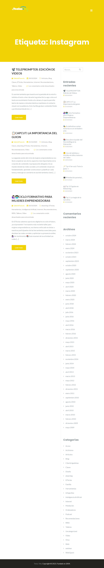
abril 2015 (69, 346)
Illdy (40, 564)
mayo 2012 (70, 380)
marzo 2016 (70, 329)
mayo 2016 (70, 321)
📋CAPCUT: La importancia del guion (34, 135)
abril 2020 (69, 287)
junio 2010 (70, 406)
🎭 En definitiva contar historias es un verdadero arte (72, 128)
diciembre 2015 (72, 338)
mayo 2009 (70, 427)
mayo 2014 (70, 368)
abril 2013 (69, 372)
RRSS (13, 213)
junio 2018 (70, 304)
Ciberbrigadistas (72, 463)
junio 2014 (70, 363)
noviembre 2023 (72, 252)
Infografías (70, 493)
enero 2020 (70, 299)
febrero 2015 (71, 355)
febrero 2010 (71, 419)
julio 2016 (69, 312)
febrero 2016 (71, 333)
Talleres (14, 86)
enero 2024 (70, 248)
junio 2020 (70, 278)
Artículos (45, 78)
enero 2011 (70, 393)
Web (67, 544)
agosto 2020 (70, 274)
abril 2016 (69, 325)
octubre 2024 (71, 235)
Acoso (68, 446)
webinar (69, 548)
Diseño (68, 471)
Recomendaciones (47, 82)
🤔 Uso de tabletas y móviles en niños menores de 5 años (73, 155)
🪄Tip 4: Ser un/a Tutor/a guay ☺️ (73, 167)
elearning (20, 146)
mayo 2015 (70, 342)
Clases (14, 82)
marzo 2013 (70, 376)
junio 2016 (70, 316)
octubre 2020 (71, 265)
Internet (37, 82)
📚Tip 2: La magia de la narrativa (72, 198)
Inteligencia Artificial (29, 209)
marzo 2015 (70, 351)
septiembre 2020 (72, 270)
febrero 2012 (71, 385)
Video (20, 86)
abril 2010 (69, 410)
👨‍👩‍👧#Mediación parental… (73, 177)
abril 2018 (69, 308)
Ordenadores (71, 510)
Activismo (69, 450)
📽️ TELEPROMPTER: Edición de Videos (33, 71)
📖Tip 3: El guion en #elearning (71, 187)
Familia (68, 484)
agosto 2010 (70, 402)
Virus (68, 540)
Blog (50, 78)
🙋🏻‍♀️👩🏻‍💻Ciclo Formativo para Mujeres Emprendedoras (32, 198)
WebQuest (70, 552)
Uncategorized (71, 531)
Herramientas (28, 82)
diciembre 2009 (72, 423)
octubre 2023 (71, 257)
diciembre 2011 (72, 389)
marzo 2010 (70, 415)
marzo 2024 (70, 240)
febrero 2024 (71, 244)
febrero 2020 (71, 295)
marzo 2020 (70, 291)
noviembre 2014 (72, 359)
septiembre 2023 (72, 261)
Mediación (70, 506)
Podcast (69, 514)
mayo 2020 (70, 282)
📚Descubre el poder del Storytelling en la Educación (72, 142)
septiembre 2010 (72, 397)
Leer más (19, 117)
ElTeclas (20, 82)
